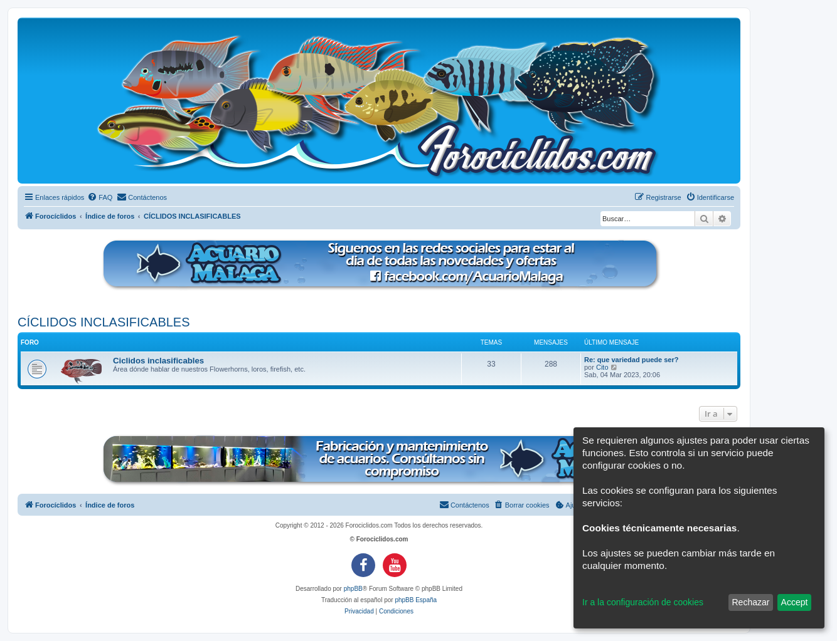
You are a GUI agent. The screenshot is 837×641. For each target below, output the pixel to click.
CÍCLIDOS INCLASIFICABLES (104, 322)
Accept (794, 602)
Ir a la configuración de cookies (642, 602)
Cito (602, 367)
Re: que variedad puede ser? (631, 359)
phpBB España (416, 600)
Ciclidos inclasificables (158, 360)
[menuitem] (99, 197)
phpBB (353, 588)
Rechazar (750, 602)
